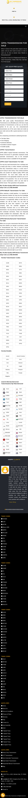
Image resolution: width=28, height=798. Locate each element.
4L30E (7, 263)
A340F (4, 682)
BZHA (7, 296)
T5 (3, 569)
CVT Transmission (7, 754)
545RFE (5, 553)
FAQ (4, 718)
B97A (7, 276)
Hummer (6, 409)
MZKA (20, 323)
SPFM (20, 343)
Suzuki (6, 450)
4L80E (4, 677)
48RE (4, 619)
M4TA (7, 303)
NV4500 (5, 627)
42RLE (4, 647)
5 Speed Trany (6, 732)
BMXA (20, 286)
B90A (20, 273)
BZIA (20, 296)
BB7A (20, 279)
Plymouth (19, 436)
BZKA (7, 299)
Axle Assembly (6, 723)
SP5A (20, 340)
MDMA (7, 310)
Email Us (5, 788)
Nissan (19, 433)
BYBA (20, 293)
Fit (7, 366)
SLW (20, 336)
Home (4, 704)
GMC (19, 403)
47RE (4, 548)
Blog (4, 765)
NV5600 (5, 630)
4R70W (5, 622)
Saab (6, 443)
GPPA (20, 299)
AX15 (4, 633)
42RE (4, 556)
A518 (4, 726)
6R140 (4, 649)
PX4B (20, 333)
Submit (7, 104)
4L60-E (4, 671)
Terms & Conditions (8, 710)
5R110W (5, 531)
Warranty (5, 715)
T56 (4, 685)
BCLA (7, 283)
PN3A (7, 330)
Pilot (8, 373)
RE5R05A (5, 592)
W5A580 (5, 586)
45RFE (4, 636)
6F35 (4, 539)
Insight (20, 366)
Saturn (19, 443)
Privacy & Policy (7, 712)
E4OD (4, 611)
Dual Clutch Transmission (9, 759)
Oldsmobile (6, 436)
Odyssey (8, 369)
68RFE (4, 528)
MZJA (7, 323)
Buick (19, 393)
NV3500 (5, 517)
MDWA (20, 310)
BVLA (7, 293)
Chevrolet (19, 396)
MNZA (7, 316)
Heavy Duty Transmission (9, 751)
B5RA (20, 266)
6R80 (4, 613)
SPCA (7, 343)
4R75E (4, 523)
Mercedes (19, 426)
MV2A (7, 320)
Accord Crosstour (21, 356)
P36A (7, 326)
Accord (7, 356)
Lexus (6, 423)
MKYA (20, 313)
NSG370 (5, 603)
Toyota (19, 450)
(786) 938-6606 (14, 187)
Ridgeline (7, 376)
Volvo (19, 453)
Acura (6, 389)
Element (20, 362)
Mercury (6, 430)
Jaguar (6, 416)
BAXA (20, 276)
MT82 (4, 693)
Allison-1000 (6, 525)
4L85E (4, 583)
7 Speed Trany (6, 737)
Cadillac (6, 396)
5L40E (4, 564)
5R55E (4, 534)
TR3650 (5, 542)
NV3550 (5, 641)
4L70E (4, 638)
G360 (4, 666)
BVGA (20, 289)
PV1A (7, 333)
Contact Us (6, 721)
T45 (4, 572)
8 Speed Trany (6, 740)
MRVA (20, 316)
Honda (19, 406)
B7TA (20, 269)
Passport (20, 369)
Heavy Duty (6, 406)
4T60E (4, 597)
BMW (6, 393)
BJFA (7, 286)
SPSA (7, 347)
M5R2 (4, 589)
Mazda (6, 426)
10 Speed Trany (7, 743)
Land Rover (19, 419)
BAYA (7, 279)
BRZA (7, 289)
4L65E (4, 545)
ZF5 (4, 537)
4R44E (4, 600)
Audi (19, 389)
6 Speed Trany (6, 735)
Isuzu (19, 413)
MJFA (7, 313)
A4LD (4, 657)
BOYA (20, 263)
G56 (4, 680)
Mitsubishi (6, 433)
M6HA (20, 303)
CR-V (7, 359)
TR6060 (5, 580)
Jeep (19, 416)
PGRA (20, 326)
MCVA (7, 306)
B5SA (7, 269)
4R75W (5, 660)
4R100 (4, 674)
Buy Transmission (13, 795)
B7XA (7, 273)
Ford (6, 403)
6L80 (4, 550)
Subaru (19, 446)
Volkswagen (6, 453)
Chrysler (6, 399)
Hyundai (19, 409)
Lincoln (19, 423)
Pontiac (6, 440)
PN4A (20, 330)
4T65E (4, 624)
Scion (6, 446)
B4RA (7, 266)
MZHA (20, 320)
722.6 (4, 575)
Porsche (19, 440)
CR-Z (20, 359)
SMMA (7, 340)
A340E (4, 567)
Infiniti (6, 413)
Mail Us (14, 11)
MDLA (20, 306)
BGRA (20, 283)
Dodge (19, 399)
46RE (4, 616)
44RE (4, 668)
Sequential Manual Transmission (11, 762)
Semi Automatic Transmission (10, 756)
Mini (18, 430)
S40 (8, 336)
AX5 (4, 578)
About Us (5, 707)
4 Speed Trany (6, 729)
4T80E (4, 663)
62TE (4, 644)
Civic (7, 362)
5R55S (4, 691)
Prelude (20, 373)
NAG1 (4, 688)
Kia (5, 419)
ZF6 (4, 696)
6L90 (4, 520)
